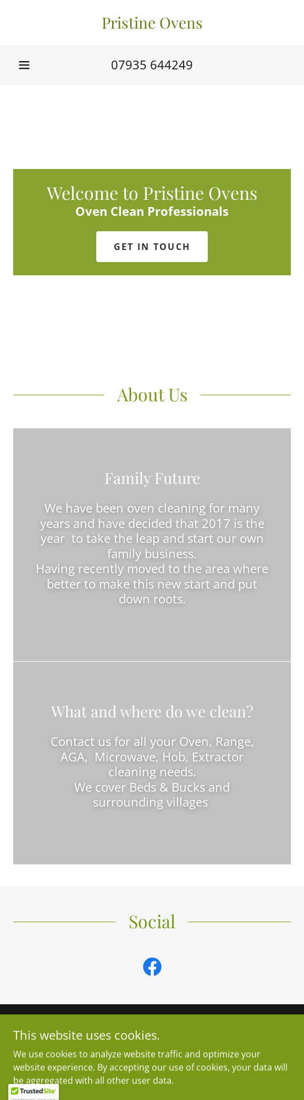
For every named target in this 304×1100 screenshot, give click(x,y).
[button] (24, 65)
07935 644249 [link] (152, 64)
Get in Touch (152, 247)
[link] (152, 22)
